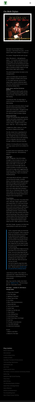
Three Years (7, 378)
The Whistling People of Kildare (12, 383)
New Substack (7, 353)
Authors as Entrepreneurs (10, 390)
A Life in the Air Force (9, 369)
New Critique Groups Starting (11, 395)
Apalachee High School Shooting (12, 376)
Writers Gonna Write (9, 350)
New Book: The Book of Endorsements (13, 360)
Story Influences (8, 388)
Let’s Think (6, 367)
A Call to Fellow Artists (9, 355)
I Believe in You (14, 283)
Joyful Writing (7, 381)
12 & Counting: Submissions (11, 362)
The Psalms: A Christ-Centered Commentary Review (17, 371)
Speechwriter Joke (8, 364)
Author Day (6, 374)
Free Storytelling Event (9, 393)
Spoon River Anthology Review (11, 385)
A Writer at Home (8, 357)
